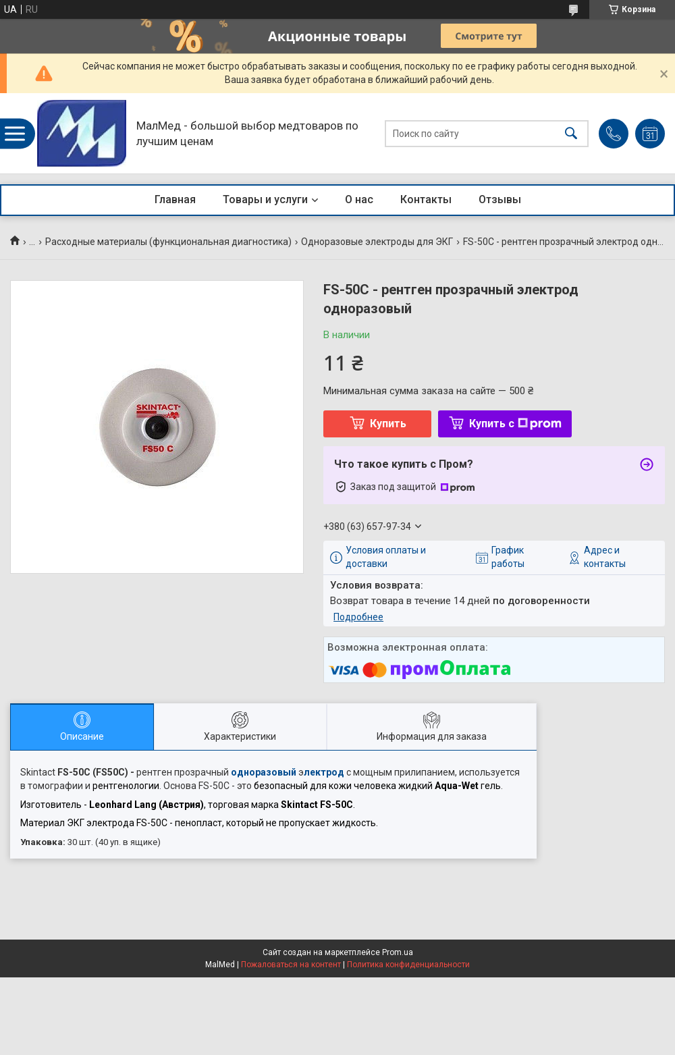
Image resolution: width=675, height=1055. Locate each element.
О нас (359, 199)
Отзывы (500, 199)
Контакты (426, 199)
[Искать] (571, 133)
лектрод (324, 772)
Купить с (515, 423)
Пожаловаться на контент (291, 964)
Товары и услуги (265, 199)
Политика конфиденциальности (408, 964)
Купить (388, 423)
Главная (175, 199)
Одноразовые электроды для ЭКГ (377, 241)
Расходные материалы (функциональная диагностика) (168, 241)
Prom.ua (397, 952)
